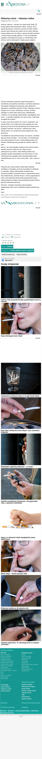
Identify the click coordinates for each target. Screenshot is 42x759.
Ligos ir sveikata (7, 650)
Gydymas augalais (27, 684)
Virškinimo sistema (5, 657)
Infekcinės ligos (25, 670)
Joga (23, 694)
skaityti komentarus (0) (8, 254)
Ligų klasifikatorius (22, 711)
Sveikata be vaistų (28, 682)
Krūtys (2, 672)
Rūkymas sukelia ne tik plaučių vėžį (14, 608)
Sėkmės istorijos (27, 698)
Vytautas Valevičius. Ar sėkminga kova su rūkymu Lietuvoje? (20, 643)
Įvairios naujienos (28, 250)
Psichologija (4, 685)
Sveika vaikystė (15, 250)
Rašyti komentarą (21, 254)
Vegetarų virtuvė (26, 692)
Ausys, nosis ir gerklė (6, 675)
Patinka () (7, 237)
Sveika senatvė (5, 691)
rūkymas (10, 246)
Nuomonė (25, 707)
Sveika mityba (26, 688)
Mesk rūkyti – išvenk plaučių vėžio (14, 574)
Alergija (23, 654)
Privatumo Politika (7, 713)
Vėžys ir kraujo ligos (26, 656)
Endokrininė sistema (6, 659)
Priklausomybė (25, 666)
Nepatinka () (17, 237)
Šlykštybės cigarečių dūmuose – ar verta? (17, 467)
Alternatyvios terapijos (28, 686)
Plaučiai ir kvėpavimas (6, 656)
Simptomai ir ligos (27, 653)
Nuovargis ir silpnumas (27, 669)
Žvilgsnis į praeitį (6, 689)
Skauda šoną (25, 662)
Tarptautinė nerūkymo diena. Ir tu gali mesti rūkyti (20, 396)
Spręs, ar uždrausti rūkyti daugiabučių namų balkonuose (18, 538)
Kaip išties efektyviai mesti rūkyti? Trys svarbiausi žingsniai (20, 431)
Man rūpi (3, 652)
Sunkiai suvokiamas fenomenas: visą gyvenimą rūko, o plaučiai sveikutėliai (19, 502)
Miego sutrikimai (25, 667)
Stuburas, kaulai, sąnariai (7, 664)
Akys (2, 673)
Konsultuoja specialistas (31, 703)
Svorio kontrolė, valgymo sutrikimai (30, 664)
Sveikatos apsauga (8, 707)
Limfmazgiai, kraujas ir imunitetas (9, 670)
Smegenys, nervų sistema (7, 661)
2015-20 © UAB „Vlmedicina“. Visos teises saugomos (13, 715)
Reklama (39, 14)
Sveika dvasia (26, 696)
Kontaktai (34, 711)
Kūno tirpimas (25, 661)
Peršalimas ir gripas (26, 658)
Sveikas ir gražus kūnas (29, 690)
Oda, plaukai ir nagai (6, 669)
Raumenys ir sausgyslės (7, 665)
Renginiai (4, 703)
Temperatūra (25, 659)
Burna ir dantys (4, 677)
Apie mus (11, 711)
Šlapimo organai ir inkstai (7, 662)
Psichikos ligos (4, 678)
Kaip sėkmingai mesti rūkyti (11, 336)
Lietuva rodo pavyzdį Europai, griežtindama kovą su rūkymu (21, 300)
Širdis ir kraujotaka (5, 654)
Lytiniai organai (4, 667)
